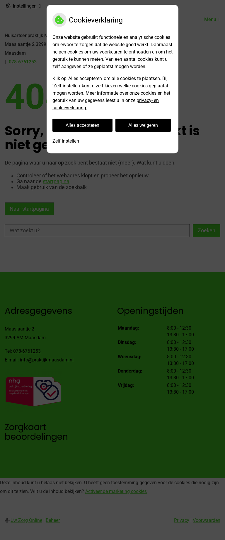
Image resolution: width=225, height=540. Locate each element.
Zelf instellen (65, 141)
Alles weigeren (143, 125)
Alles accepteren (82, 125)
